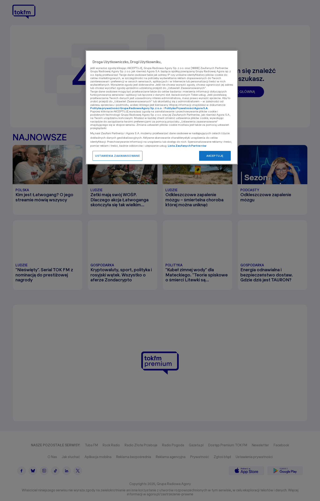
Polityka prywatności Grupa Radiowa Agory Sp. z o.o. (126, 108)
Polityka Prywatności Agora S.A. (186, 108)
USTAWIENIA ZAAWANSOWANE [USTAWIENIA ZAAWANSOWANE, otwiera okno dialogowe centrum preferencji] (117, 155)
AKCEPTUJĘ (214, 155)
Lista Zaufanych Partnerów (187, 145)
